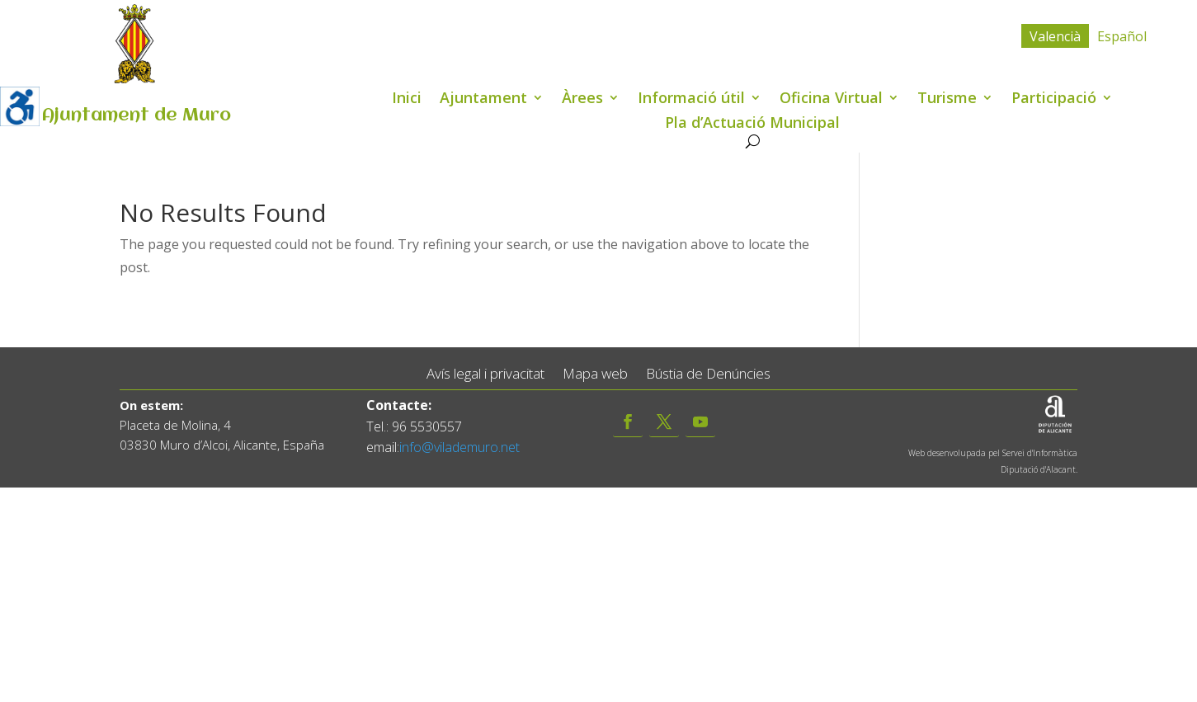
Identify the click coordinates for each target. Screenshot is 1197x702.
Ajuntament (483, 99)
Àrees (582, 99)
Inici (407, 99)
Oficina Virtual (831, 99)
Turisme (947, 99)
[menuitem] (1055, 36)
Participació (1053, 99)
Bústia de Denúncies (708, 374)
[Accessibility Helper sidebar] (20, 106)
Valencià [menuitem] (1055, 36)
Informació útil (691, 99)
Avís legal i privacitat (485, 374)
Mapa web (595, 374)
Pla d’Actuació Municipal (752, 124)
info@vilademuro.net (459, 447)
